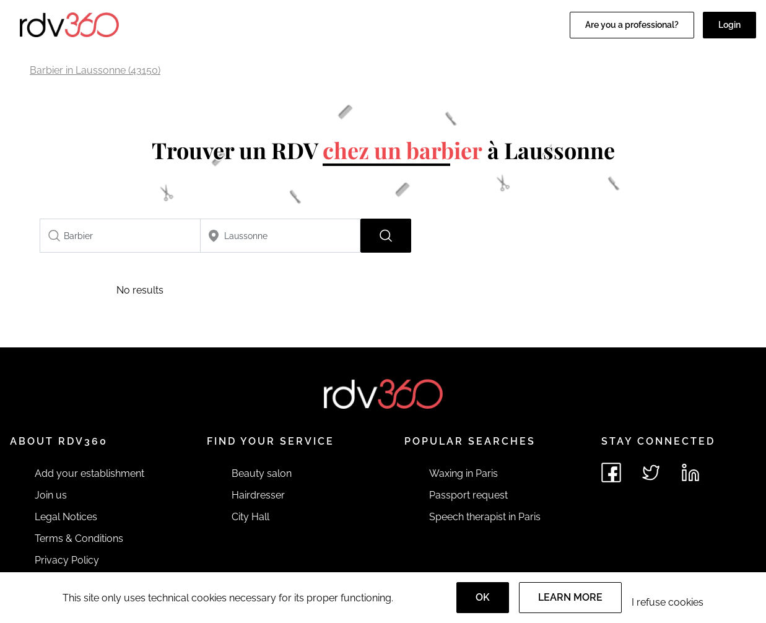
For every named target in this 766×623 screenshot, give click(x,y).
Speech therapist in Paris (485, 517)
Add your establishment (89, 473)
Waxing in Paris (463, 473)
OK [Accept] (483, 597)
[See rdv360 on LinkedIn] (690, 472)
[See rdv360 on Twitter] (651, 472)
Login (729, 25)
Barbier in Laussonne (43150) (95, 70)
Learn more (570, 597)
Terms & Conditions (79, 538)
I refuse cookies (667, 602)
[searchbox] (120, 236)
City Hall (250, 517)
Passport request (468, 495)
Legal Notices (66, 517)
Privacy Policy (67, 560)
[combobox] (120, 236)
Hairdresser (258, 495)
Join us (51, 495)
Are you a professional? (632, 25)
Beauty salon (262, 473)
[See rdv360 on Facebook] (611, 472)
